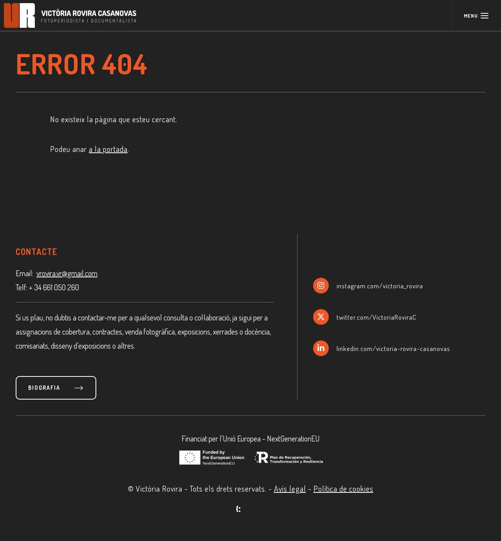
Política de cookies (343, 488)
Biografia (44, 387)
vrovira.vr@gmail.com (66, 273)
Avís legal (290, 488)
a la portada (108, 149)
